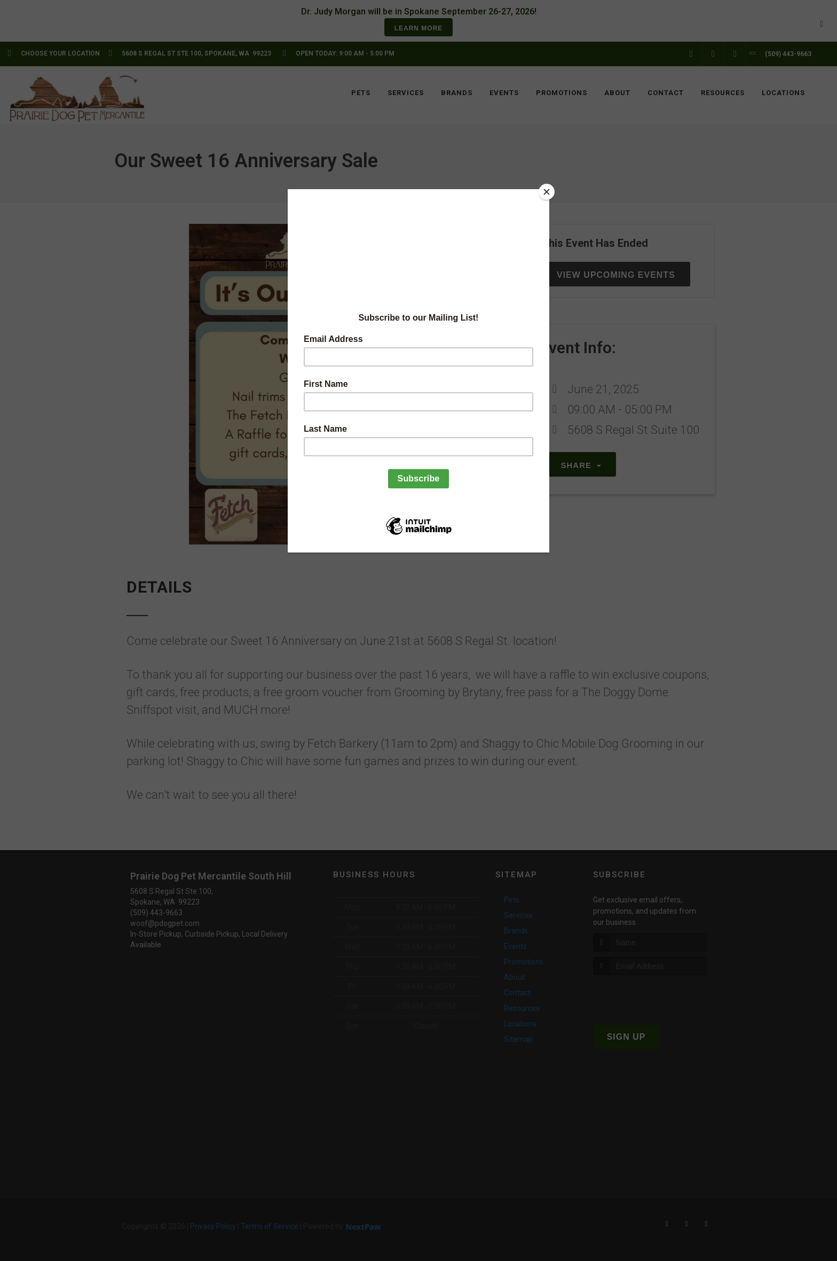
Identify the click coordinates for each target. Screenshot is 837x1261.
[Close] (547, 192)
